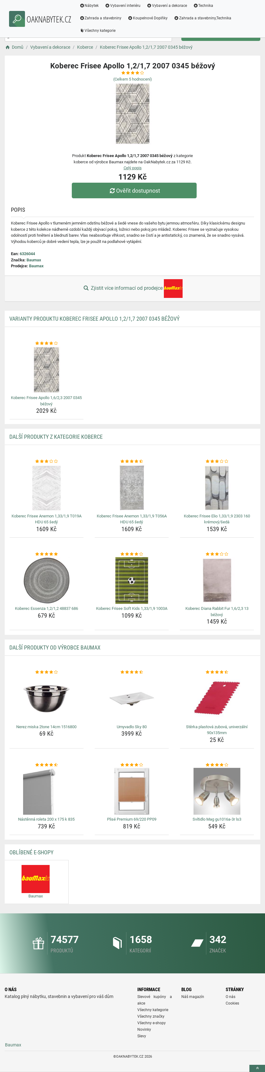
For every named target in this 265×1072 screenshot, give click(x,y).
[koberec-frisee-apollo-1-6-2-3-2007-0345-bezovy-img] (46, 369)
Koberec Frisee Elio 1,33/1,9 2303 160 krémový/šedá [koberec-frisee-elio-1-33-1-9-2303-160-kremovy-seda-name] (217, 519)
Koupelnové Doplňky (149, 18)
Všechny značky (150, 1016)
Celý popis (133, 167)
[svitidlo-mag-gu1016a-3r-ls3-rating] (217, 765)
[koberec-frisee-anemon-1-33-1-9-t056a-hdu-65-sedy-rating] (132, 461)
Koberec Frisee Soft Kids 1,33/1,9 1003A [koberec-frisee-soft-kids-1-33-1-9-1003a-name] (131, 608)
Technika (204, 5)
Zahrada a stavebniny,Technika (203, 18)
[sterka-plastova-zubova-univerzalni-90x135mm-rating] (217, 672)
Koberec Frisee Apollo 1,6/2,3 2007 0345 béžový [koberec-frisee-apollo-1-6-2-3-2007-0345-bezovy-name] (46, 400)
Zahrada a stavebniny (101, 18)
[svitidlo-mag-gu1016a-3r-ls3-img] (217, 791)
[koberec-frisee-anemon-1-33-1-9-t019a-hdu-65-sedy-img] (46, 488)
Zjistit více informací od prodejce (132, 288)
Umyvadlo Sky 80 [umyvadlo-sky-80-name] (132, 726)
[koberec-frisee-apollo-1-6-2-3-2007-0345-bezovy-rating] (46, 343)
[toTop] (257, 1068)
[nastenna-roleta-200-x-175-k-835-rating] (46, 765)
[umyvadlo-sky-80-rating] (132, 672)
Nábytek (90, 5)
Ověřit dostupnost (134, 190)
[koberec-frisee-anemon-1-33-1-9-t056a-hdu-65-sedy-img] (132, 488)
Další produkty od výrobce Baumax (55, 647)
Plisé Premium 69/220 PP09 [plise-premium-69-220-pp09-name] (131, 819)
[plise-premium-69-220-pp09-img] (132, 791)
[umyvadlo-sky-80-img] (132, 698)
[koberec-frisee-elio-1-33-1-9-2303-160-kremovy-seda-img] (217, 488)
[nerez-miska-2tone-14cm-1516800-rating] (46, 672)
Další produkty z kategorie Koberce (56, 436)
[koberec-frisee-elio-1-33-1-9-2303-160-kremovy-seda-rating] (217, 461)
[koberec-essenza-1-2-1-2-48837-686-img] (46, 580)
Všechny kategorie (98, 30)
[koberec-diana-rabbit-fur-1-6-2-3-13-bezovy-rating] (217, 554)
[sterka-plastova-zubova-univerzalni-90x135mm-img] (217, 698)
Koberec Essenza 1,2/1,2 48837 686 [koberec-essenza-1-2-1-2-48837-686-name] (46, 608)
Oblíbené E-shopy (31, 852)
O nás (230, 997)
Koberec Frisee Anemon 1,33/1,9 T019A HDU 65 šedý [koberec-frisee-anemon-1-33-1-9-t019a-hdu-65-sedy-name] (46, 519)
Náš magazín (192, 997)
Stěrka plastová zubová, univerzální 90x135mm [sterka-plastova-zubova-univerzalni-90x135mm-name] (217, 729)
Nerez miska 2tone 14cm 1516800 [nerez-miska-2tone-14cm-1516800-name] (46, 726)
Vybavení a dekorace (168, 5)
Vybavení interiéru (123, 5)
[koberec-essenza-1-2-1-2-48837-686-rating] (46, 554)
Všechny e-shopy (151, 1023)
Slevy (141, 1036)
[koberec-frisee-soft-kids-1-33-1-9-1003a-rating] (132, 554)
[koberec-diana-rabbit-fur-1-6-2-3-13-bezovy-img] (217, 580)
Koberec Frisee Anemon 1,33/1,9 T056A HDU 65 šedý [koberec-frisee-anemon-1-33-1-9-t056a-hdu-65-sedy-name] (132, 519)
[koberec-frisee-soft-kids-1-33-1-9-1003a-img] (132, 580)
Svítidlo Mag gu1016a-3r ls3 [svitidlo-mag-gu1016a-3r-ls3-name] (217, 819)
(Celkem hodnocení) (132, 79)
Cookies (232, 1003)
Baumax (34, 260)
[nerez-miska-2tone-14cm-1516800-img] (46, 698)
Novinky (144, 1029)
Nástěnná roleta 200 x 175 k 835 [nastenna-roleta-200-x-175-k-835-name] (46, 819)
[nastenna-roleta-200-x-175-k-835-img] (46, 791)
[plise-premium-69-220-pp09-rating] (132, 765)
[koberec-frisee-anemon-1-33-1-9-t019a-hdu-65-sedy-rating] (46, 461)
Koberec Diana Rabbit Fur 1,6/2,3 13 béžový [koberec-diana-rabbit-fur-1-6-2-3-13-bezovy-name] (216, 611)
